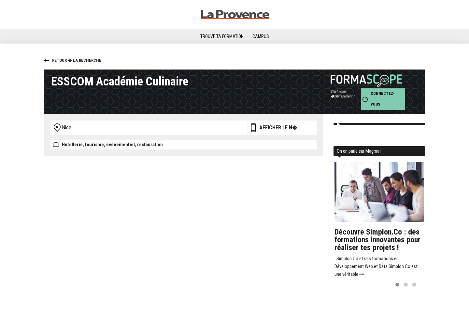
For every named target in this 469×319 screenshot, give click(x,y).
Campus (260, 36)
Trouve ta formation (222, 36)
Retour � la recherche (76, 60)
